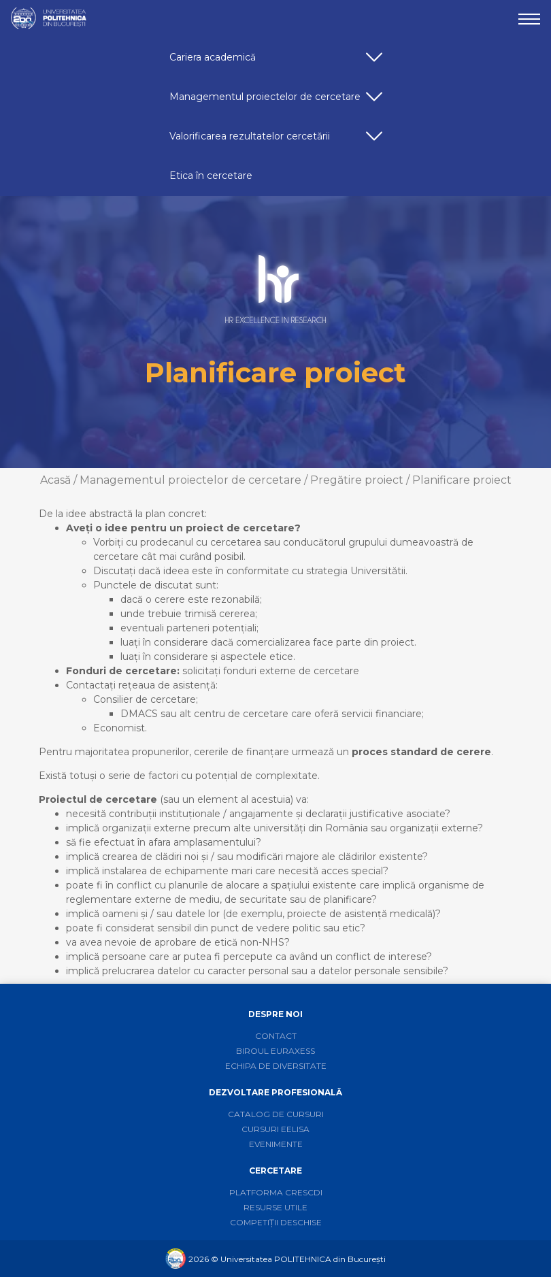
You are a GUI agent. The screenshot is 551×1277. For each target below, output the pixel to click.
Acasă (55, 480)
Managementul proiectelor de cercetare (277, 101)
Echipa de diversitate (276, 1066)
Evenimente (276, 1144)
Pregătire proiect (356, 480)
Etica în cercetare (210, 175)
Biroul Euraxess (275, 1051)
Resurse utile (275, 1207)
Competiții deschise (276, 1222)
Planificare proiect (462, 480)
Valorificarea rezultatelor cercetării (277, 140)
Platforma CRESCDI (275, 1192)
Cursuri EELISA (275, 1129)
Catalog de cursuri (276, 1114)
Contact (276, 1036)
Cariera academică (277, 62)
